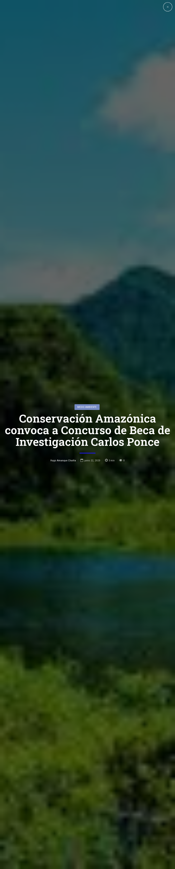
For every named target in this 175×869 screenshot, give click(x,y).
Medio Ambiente (87, 361)
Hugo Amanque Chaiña (63, 414)
